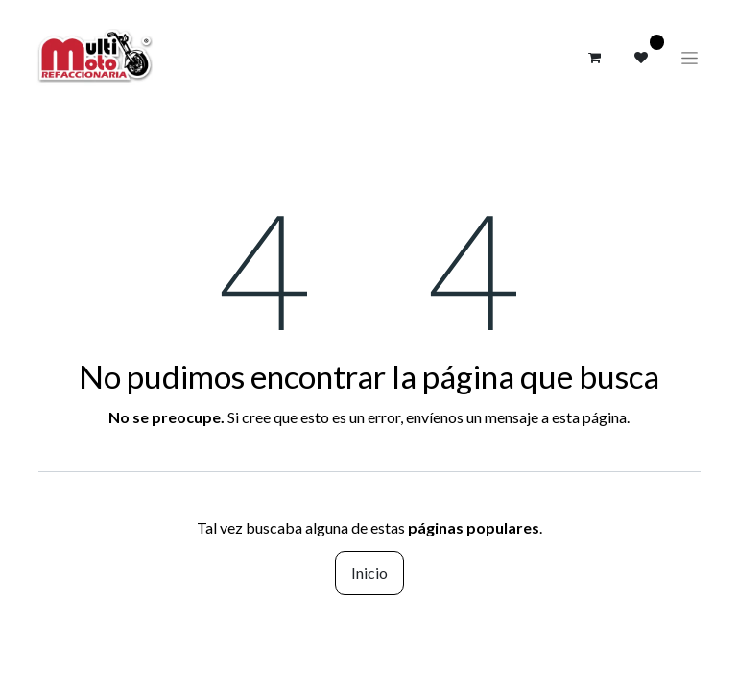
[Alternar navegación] (689, 57)
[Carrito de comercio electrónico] (595, 57)
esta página (589, 417)
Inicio (369, 572)
